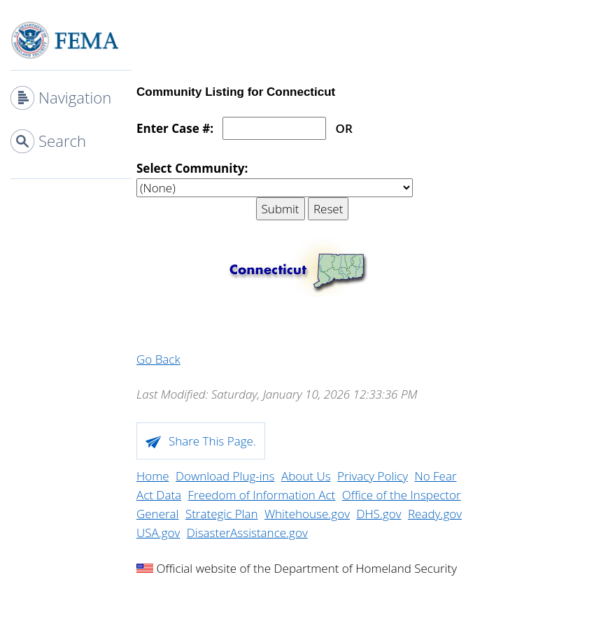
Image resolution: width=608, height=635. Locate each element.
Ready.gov (435, 514)
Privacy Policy (372, 476)
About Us (306, 476)
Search (62, 140)
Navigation (74, 97)
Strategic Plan (221, 514)
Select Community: (192, 168)
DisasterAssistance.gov (247, 533)
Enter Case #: (174, 128)
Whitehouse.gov (307, 514)
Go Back (158, 359)
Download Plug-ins (225, 476)
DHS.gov (378, 514)
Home (152, 476)
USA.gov (158, 533)
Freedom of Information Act (262, 495)
